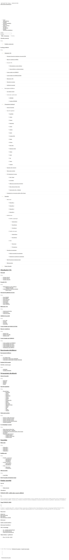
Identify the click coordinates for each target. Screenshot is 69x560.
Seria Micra (5, 324)
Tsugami (11, 164)
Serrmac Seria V (6, 278)
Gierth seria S (6, 312)
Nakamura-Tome (12, 148)
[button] (34, 40)
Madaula (5, 381)
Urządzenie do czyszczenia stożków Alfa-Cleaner (16, 193)
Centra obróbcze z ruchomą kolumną (16, 69)
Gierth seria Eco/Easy (7, 311)
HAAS (10, 132)
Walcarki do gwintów (11, 81)
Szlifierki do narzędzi (11, 85)
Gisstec (10, 126)
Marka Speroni (6, 487)
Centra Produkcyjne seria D (8, 345)
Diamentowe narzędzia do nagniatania (16, 256)
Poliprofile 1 (11, 202)
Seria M (4, 321)
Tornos (10, 161)
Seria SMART (6, 297)
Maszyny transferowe (5, 328)
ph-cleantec (11, 180)
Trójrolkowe (14, 228)
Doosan (10, 120)
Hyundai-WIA (12, 136)
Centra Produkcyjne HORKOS (7, 338)
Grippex (10, 129)
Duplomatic (11, 123)
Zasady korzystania (25, 549)
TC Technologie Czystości (6, 424)
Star (10, 158)
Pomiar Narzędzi (8, 266)
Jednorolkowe (14, 221)
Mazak (10, 139)
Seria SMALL (6, 302)
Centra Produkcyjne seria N (8, 346)
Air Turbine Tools (6, 357)
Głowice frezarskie (10, 107)
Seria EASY (5, 301)
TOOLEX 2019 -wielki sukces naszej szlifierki (12, 493)
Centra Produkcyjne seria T (8, 344)
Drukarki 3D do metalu (6, 362)
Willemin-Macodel (9, 287)
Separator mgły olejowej (11, 167)
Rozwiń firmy (6, 391)
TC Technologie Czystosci (12, 174)
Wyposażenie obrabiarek (10, 104)
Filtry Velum (11, 177)
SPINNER (11, 97)
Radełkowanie (9, 215)
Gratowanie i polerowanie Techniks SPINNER (12, 359)
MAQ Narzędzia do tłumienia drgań (14, 259)
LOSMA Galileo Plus (10, 436)
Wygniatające (14, 247)
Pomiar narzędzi (6, 480)
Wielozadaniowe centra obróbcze (15, 65)
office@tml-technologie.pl (6, 4)
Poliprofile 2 (11, 205)
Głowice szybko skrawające (8, 417)
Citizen (10, 117)
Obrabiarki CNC (8, 53)
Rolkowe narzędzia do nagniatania (15, 253)
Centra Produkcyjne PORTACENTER (14, 75)
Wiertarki (3, 272)
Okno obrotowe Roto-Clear (14, 186)
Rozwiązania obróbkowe (10, 88)
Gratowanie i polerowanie (12, 94)
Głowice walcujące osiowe (8, 419)
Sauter (10, 155)
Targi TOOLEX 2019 (6, 502)
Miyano (10, 142)
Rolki (10, 240)
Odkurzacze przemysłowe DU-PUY (16, 183)
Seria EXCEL (6, 300)
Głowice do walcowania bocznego (10, 421)
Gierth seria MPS (6, 313)
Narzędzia (7, 196)
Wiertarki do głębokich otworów (8, 292)
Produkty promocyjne (9, 44)
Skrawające (14, 243)
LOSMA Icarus (9, 437)
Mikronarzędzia (10, 263)
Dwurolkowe (14, 224)
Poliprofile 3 (11, 209)
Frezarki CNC (9, 62)
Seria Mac (5, 322)
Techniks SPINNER (13, 101)
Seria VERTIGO (6, 304)
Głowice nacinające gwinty (8, 418)
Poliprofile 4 (11, 212)
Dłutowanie (9, 199)
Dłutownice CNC (10, 78)
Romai (4, 384)
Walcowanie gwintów (11, 170)
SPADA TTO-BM (6, 334)
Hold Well (5, 380)
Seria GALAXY (6, 299)
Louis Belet (5, 475)
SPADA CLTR (6, 335)
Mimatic (4, 383)
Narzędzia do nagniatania (11, 250)
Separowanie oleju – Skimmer (15, 189)
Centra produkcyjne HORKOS (13, 72)
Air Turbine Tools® (10, 91)
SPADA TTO (5, 333)
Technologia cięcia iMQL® (8, 347)
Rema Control (8, 290)
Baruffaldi (11, 113)
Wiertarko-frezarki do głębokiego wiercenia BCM (16, 56)
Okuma (10, 151)
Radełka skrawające (13, 231)
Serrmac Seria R (6, 277)
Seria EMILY (5, 298)
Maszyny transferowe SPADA (12, 59)
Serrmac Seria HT (6, 279)
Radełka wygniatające (13, 218)
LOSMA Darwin (9, 435)
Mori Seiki (11, 145)
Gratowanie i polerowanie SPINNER (10, 358)
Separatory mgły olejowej (8, 433)
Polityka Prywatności (16, 549)
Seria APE (5, 320)
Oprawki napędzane (10, 110)
